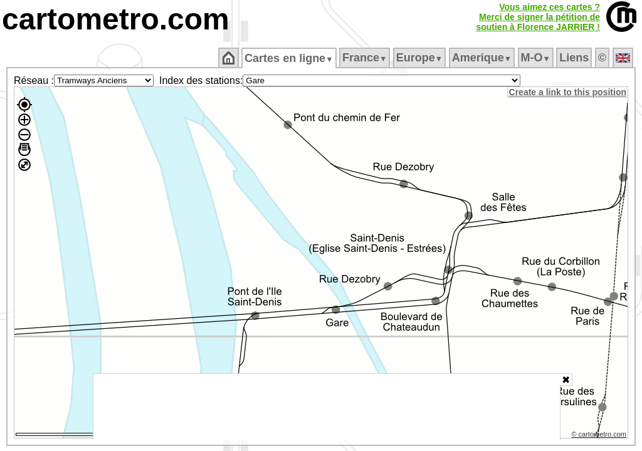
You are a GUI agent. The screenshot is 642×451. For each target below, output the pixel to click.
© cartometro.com (600, 436)
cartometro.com (115, 19)
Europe (420, 57)
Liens (575, 57)
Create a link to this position (568, 92)
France (365, 57)
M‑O (536, 57)
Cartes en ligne (290, 58)
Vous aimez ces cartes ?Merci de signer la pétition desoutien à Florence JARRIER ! (538, 17)
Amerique (482, 57)
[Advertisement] (326, 407)
